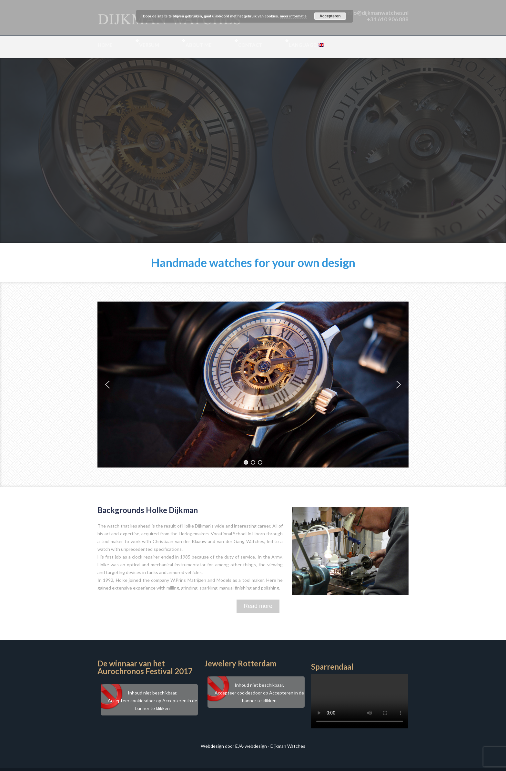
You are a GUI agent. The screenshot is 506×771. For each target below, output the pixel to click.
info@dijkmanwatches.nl (377, 12)
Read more (258, 606)
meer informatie (293, 16)
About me (199, 45)
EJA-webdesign (251, 746)
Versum (149, 45)
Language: (306, 45)
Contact (250, 45)
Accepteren (329, 16)
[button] (107, 384)
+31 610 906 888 (388, 19)
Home (105, 45)
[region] (253, 385)
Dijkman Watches (287, 746)
